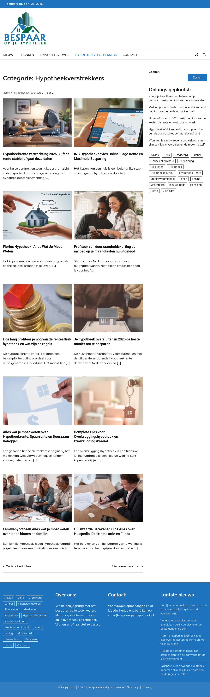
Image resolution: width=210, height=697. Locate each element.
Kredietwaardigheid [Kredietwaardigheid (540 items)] (162, 179)
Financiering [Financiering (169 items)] (186, 161)
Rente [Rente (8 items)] (154, 191)
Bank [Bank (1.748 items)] (167, 155)
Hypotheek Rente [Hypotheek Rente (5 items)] (190, 173)
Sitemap (133, 687)
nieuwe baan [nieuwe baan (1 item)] (177, 185)
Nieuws (9, 55)
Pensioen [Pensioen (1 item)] (196, 185)
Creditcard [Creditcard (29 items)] (181, 155)
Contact (130, 55)
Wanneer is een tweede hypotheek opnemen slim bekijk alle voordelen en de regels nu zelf (182, 670)
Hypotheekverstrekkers (96, 55)
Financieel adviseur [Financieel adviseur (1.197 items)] (162, 161)
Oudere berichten (18, 566)
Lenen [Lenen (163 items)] (183, 179)
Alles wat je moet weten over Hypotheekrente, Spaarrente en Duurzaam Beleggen (36, 436)
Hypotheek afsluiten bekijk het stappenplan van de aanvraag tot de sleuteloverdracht (182, 655)
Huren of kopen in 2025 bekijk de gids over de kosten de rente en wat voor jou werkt (182, 639)
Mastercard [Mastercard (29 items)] (157, 185)
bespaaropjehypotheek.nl (106, 687)
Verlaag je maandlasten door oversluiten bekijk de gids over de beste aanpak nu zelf (181, 624)
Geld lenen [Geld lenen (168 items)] (157, 167)
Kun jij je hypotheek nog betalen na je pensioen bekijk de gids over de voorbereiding (183, 609)
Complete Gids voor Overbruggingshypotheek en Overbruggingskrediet (96, 436)
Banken (27, 55)
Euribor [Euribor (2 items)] (197, 155)
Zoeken (154, 72)
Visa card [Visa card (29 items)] (168, 191)
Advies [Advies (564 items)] (154, 155)
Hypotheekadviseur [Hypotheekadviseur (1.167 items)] (162, 173)
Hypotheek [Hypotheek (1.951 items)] (175, 167)
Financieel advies (54, 55)
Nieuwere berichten (126, 566)
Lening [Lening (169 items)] (196, 179)
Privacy (146, 687)
